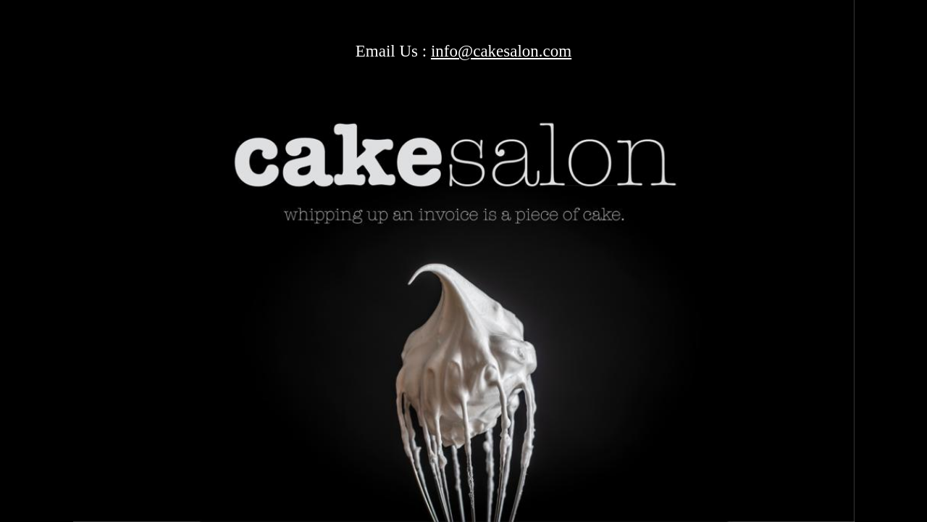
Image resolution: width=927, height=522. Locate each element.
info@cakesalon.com (501, 51)
